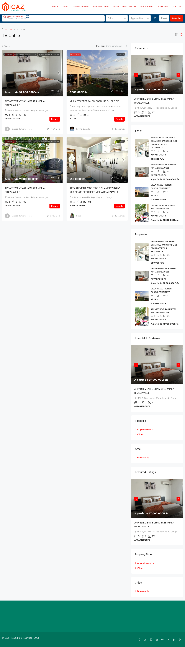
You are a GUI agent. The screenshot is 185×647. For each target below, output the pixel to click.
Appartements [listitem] (144, 429)
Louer (55, 7)
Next (178, 75)
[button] (176, 34)
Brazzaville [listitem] (142, 457)
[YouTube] (168, 639)
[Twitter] (145, 639)
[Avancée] (155, 18)
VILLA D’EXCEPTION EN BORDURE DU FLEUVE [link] (94, 101)
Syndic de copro (101, 7)
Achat (65, 7)
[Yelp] (180, 639)
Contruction (147, 7)
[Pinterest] (174, 639)
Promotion (163, 7)
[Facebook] (140, 639)
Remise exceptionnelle (49, 54)
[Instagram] (151, 639)
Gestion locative (81, 7)
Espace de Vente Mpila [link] (21, 129)
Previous (136, 75)
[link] (32, 73)
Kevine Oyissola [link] (83, 129)
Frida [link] (78, 216)
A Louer (120, 54)
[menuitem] (13, 16)
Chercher (176, 18)
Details (54, 119)
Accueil (8, 29)
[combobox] (117, 18)
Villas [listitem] (139, 434)
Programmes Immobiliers (25, 54)
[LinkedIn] (157, 639)
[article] (157, 88)
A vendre (8, 54)
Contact (177, 7)
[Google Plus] (163, 639)
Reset (164, 18)
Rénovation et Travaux (124, 7)
